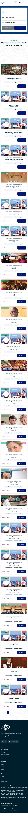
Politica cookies (4, 781)
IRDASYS (12, 805)
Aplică (21, 2)
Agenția (2, 764)
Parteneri (3, 769)
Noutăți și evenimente (5, 752)
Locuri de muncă (4, 749)
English (15, 742)
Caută (20, 27)
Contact (2, 776)
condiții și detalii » (6, 86)
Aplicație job (3, 757)
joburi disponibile (14, 40)
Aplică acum (21, 86)
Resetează (7, 27)
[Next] (20, 712)
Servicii (2, 766)
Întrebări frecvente (5, 754)
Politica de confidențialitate (6, 779)
